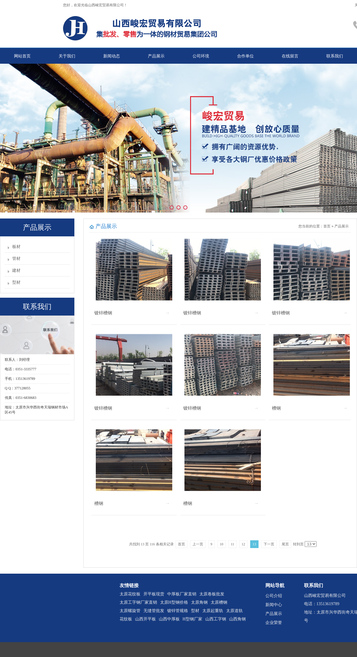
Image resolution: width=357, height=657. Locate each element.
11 (232, 544)
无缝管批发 (153, 610)
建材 (16, 270)
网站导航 (274, 585)
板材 (16, 246)
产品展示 (156, 56)
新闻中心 (273, 605)
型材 (16, 282)
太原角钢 (199, 602)
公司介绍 (273, 596)
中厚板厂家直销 (181, 594)
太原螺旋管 (130, 610)
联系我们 (334, 56)
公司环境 (200, 56)
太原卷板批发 (211, 594)
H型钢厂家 (192, 619)
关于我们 (67, 56)
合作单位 (245, 56)
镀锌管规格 (177, 610)
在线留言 (290, 56)
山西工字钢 (215, 619)
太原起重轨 (212, 610)
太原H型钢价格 (174, 602)
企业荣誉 (273, 622)
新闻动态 (111, 56)
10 (221, 544)
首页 (327, 226)
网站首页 (22, 56)
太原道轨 (234, 610)
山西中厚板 (169, 619)
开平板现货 (153, 594)
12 (243, 544)
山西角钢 (237, 619)
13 (254, 544)
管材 (16, 258)
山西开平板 (145, 619)
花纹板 (126, 619)
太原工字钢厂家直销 (138, 602)
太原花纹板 (130, 594)
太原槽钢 (219, 602)
